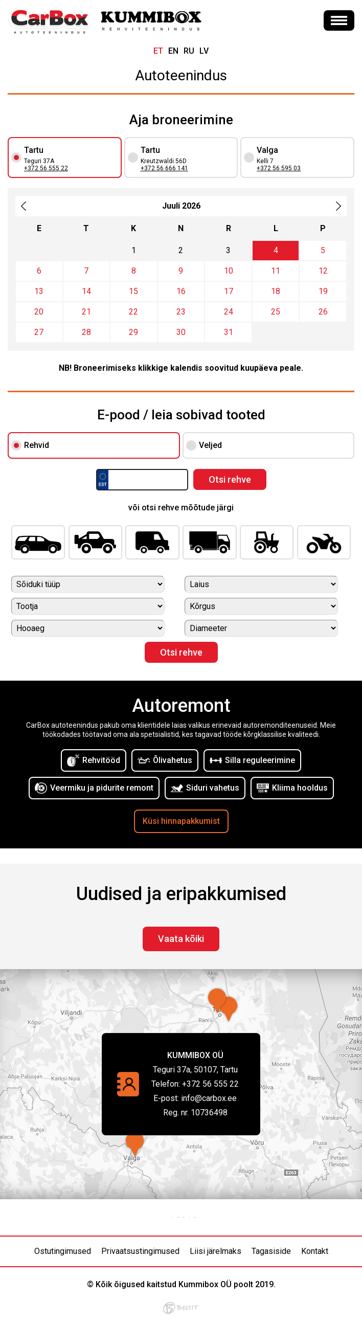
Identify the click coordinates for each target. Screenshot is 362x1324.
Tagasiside (271, 1251)
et (158, 51)
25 (275, 312)
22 (133, 312)
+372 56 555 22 (46, 168)
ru (189, 51)
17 (228, 291)
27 (38, 332)
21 (86, 312)
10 (228, 271)
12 (323, 271)
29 (133, 332)
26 (323, 312)
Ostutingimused (62, 1251)
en (173, 51)
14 (86, 291)
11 (275, 271)
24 (228, 312)
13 (38, 291)
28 (86, 332)
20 (38, 312)
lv (204, 51)
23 (181, 312)
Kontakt (314, 1251)
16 (181, 291)
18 (275, 291)
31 (228, 332)
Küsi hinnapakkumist (181, 821)
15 (133, 291)
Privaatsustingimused (140, 1251)
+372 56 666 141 (164, 168)
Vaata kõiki (181, 938)
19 (323, 291)
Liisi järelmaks (215, 1251)
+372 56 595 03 (279, 168)
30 (181, 332)
